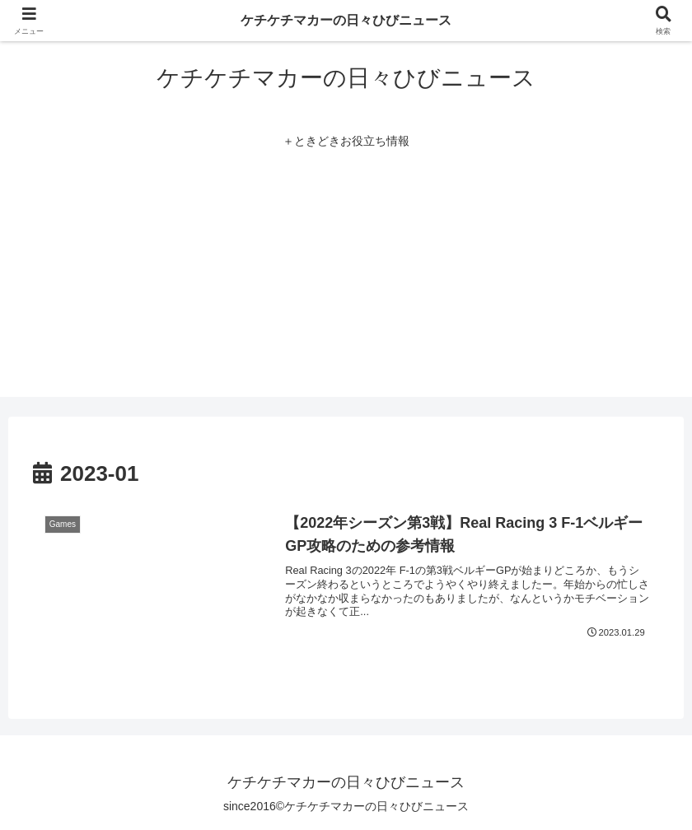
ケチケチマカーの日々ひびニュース (346, 20)
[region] (214, 710)
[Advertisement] (346, 281)
